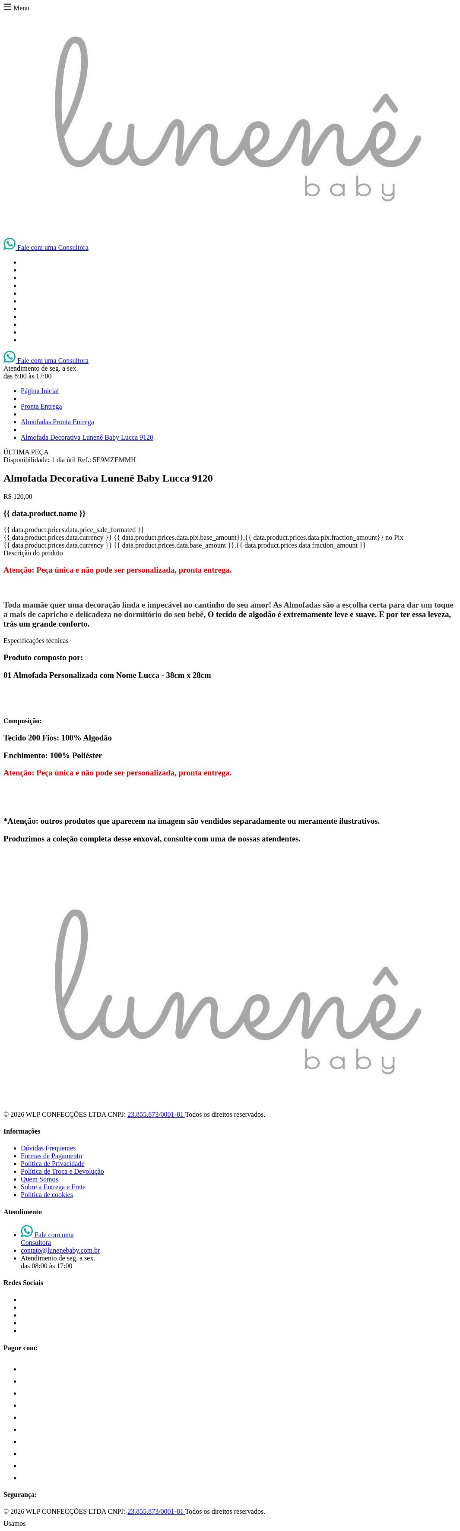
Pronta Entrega (41, 406)
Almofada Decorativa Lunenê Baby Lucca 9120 (87, 437)
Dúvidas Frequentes (48, 1148)
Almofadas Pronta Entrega (57, 421)
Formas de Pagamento (51, 1155)
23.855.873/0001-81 (156, 1114)
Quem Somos (39, 1179)
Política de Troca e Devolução (62, 1171)
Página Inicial (40, 390)
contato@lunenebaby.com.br (60, 1250)
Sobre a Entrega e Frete (53, 1187)
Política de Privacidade (53, 1163)
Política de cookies (47, 1194)
